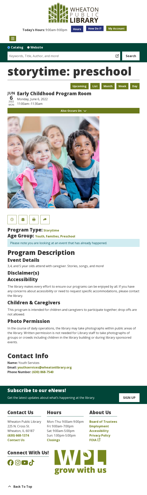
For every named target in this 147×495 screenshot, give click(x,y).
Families (52, 236)
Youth (39, 236)
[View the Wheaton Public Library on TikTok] (31, 464)
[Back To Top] (73, 486)
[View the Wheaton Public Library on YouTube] (24, 464)
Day (134, 86)
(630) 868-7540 (42, 372)
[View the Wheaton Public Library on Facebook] (10, 464)
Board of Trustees (103, 421)
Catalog (17, 47)
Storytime (51, 230)
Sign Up (129, 398)
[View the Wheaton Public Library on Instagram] (17, 464)
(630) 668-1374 (18, 435)
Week (122, 86)
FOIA (92, 440)
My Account (116, 28)
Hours (77, 29)
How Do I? (94, 28)
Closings (53, 440)
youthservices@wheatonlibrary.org (44, 367)
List (95, 86)
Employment (99, 426)
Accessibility (99, 431)
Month (108, 86)
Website (36, 47)
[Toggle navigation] (12, 38)
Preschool (67, 236)
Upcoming (80, 86)
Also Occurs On (73, 110)
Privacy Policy (99, 435)
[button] (44, 30)
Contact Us (15, 440)
